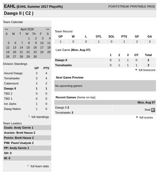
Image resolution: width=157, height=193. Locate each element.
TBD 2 (8, 93)
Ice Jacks (10, 103)
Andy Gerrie (23, 127)
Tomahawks (12, 78)
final (147, 109)
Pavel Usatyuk (21, 142)
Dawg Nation (12, 108)
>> (47, 29)
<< (6, 29)
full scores (146, 117)
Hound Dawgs (13, 73)
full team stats (40, 166)
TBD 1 (8, 98)
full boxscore (147, 70)
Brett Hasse (25, 132)
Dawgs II (61, 107)
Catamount (11, 83)
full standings (40, 116)
